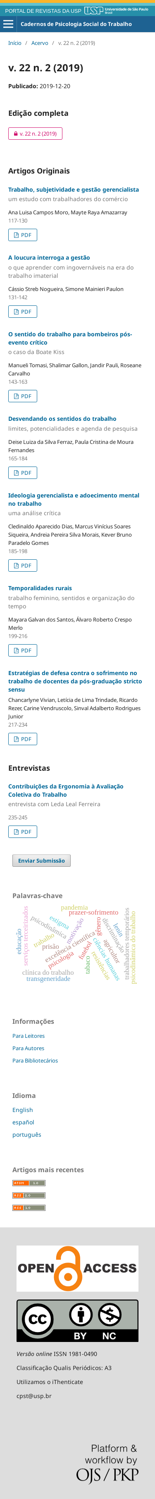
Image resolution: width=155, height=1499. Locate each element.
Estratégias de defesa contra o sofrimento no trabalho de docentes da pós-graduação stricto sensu (75, 681)
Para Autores (28, 1048)
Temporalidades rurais (77, 597)
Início (14, 43)
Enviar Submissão (41, 860)
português (26, 1134)
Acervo (39, 43)
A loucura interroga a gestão (77, 266)
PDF (25, 235)
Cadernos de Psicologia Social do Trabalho (76, 24)
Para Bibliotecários (35, 1060)
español (23, 1122)
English (22, 1110)
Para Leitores (28, 1035)
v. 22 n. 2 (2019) (32, 133)
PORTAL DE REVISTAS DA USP (43, 11)
